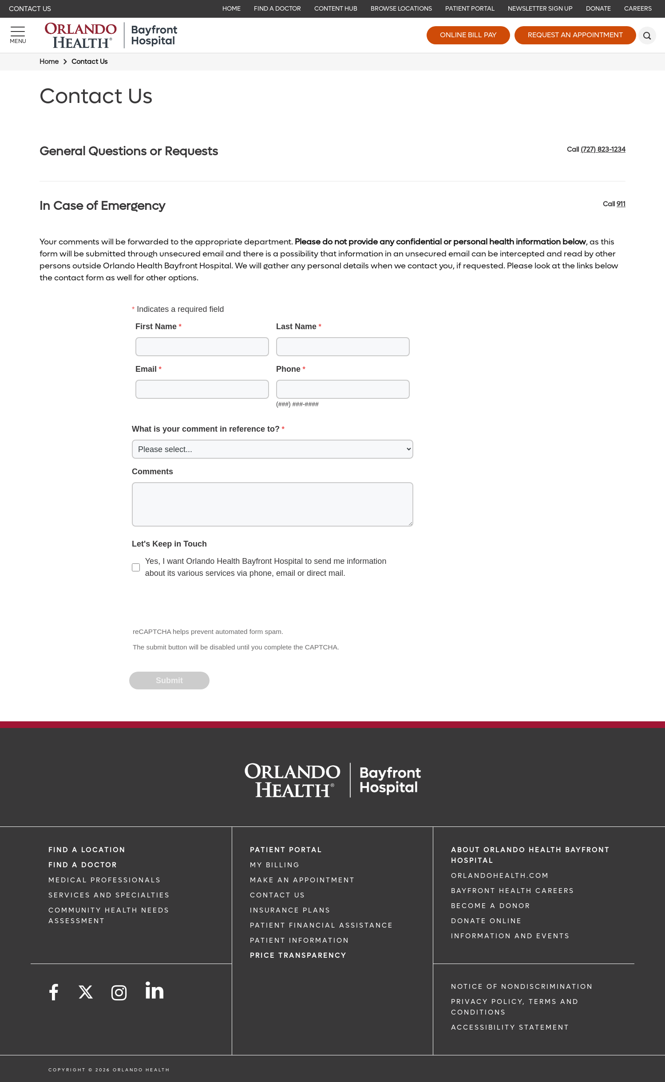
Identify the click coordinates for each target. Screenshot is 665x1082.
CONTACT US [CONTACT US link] (277, 895)
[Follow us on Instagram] (119, 993)
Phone (288, 369)
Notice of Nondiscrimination (522, 986)
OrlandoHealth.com (500, 875)
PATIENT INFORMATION (299, 940)
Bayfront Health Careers (512, 890)
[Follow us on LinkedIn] (155, 990)
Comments (152, 471)
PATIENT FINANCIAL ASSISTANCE (321, 925)
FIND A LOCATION (87, 850)
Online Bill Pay (468, 34)
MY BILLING (275, 865)
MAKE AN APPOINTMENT (302, 880)
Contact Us (30, 8)
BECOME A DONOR (490, 905)
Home (49, 61)
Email (146, 369)
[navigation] (332, 9)
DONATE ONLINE (486, 921)
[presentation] (197, 603)
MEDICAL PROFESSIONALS (104, 880)
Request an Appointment (575, 34)
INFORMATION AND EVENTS (510, 936)
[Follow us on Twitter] (86, 989)
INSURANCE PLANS (290, 910)
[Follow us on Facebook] (54, 993)
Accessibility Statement (510, 1027)
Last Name (296, 326)
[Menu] (18, 35)
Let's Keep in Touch (169, 543)
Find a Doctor (82, 865)
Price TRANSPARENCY (298, 955)
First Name (156, 326)
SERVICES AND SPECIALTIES (109, 895)
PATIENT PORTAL (286, 850)
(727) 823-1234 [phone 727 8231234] (603, 149)
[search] (647, 35)
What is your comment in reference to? (206, 429)
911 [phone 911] (621, 204)
